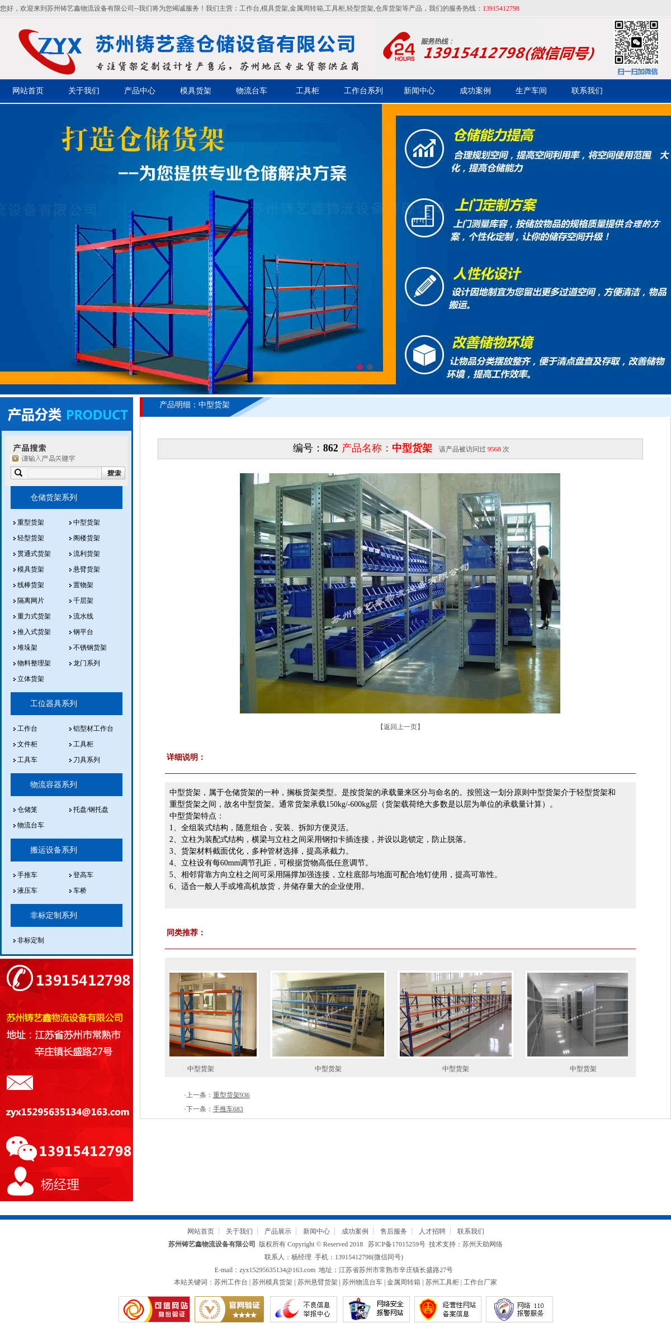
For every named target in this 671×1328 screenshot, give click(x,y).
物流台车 (251, 91)
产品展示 (277, 1231)
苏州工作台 (231, 1282)
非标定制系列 (53, 915)
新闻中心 (419, 91)
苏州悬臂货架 (317, 1282)
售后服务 (393, 1231)
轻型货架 (360, 8)
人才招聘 (432, 1231)
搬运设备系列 (53, 850)
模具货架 (274, 8)
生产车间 (531, 91)
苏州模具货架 (272, 1282)
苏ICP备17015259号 (397, 1244)
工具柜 (335, 8)
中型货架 (206, 1069)
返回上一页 (400, 727)
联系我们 (587, 91)
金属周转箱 (306, 8)
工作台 (249, 8)
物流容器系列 (53, 784)
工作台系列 (363, 91)
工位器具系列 (53, 703)
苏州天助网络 (482, 1244)
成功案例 (475, 91)
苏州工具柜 (442, 1282)
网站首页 (28, 91)
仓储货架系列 (53, 497)
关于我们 (84, 91)
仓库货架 (388, 8)
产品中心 (139, 91)
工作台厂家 (480, 1282)
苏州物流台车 (362, 1282)
